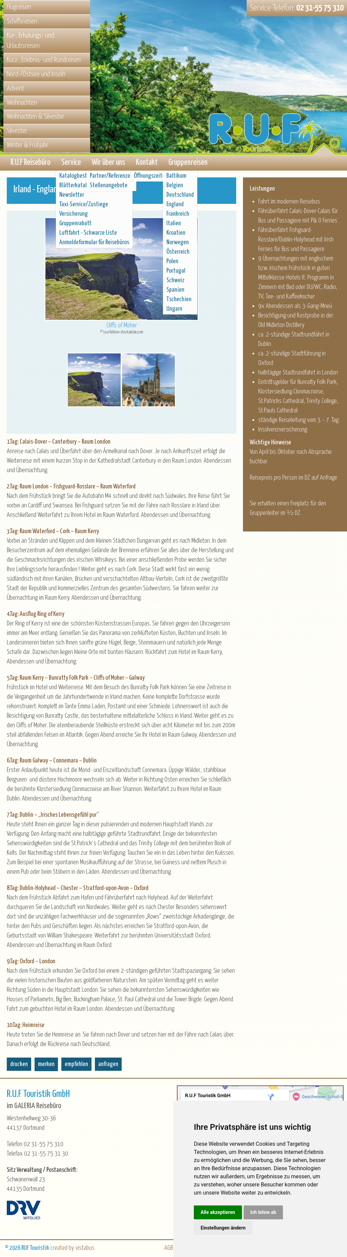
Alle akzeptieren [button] (218, 1212)
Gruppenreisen (187, 163)
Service (71, 163)
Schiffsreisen (22, 21)
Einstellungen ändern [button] (223, 1228)
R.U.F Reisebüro (30, 163)
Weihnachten (22, 102)
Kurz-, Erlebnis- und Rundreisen (44, 60)
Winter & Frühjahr (27, 145)
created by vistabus (72, 1248)
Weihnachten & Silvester (35, 116)
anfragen (108, 1065)
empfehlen (76, 1065)
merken (46, 1065)
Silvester (17, 131)
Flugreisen (19, 7)
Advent (15, 88)
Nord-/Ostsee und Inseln (36, 74)
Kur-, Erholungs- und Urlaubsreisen (30, 41)
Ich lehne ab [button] (263, 1212)
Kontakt (147, 163)
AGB (168, 1248)
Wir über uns (108, 163)
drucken (19, 1065)
